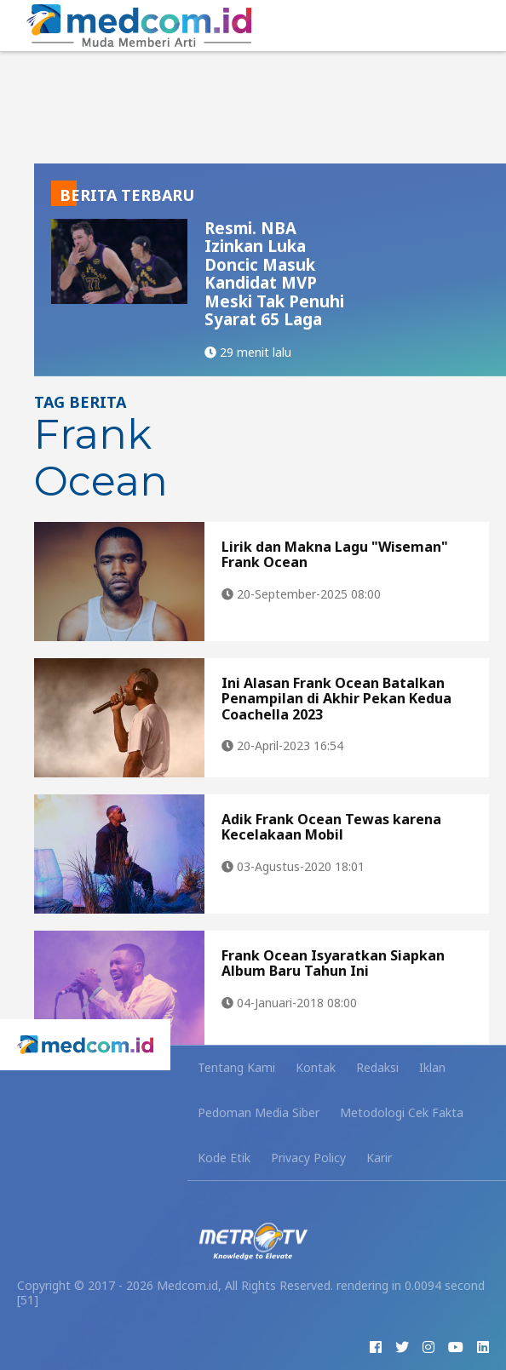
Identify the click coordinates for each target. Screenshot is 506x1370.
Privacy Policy (308, 1157)
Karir (379, 1157)
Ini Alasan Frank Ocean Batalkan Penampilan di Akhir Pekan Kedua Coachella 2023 (336, 699)
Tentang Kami (236, 1067)
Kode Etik (224, 1157)
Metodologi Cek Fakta (401, 1112)
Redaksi (377, 1067)
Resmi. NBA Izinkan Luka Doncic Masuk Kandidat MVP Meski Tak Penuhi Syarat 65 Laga (274, 273)
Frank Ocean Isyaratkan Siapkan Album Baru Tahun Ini (333, 963)
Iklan (432, 1067)
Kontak (316, 1067)
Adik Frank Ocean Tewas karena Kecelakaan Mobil (331, 827)
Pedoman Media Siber (258, 1112)
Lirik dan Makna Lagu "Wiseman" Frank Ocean (334, 554)
